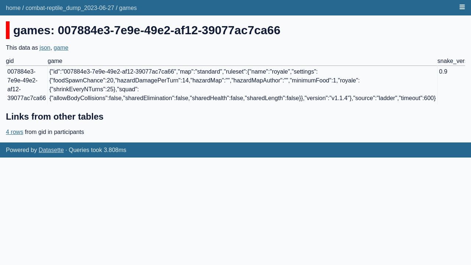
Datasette (51, 150)
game (61, 48)
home (13, 8)
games (128, 8)
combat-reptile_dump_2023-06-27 (69, 8)
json (45, 48)
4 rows (14, 132)
